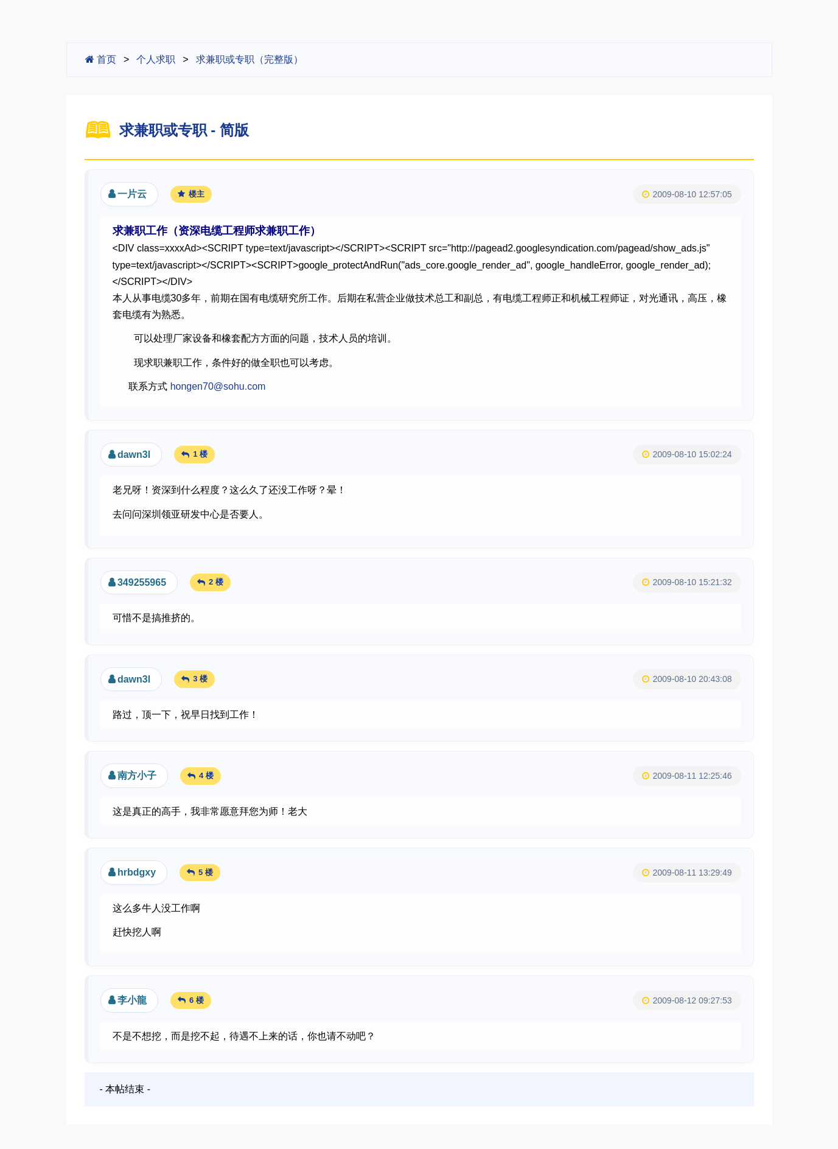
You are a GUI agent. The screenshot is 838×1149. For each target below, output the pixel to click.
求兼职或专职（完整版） (249, 59)
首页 (100, 59)
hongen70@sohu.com (218, 386)
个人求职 (155, 59)
